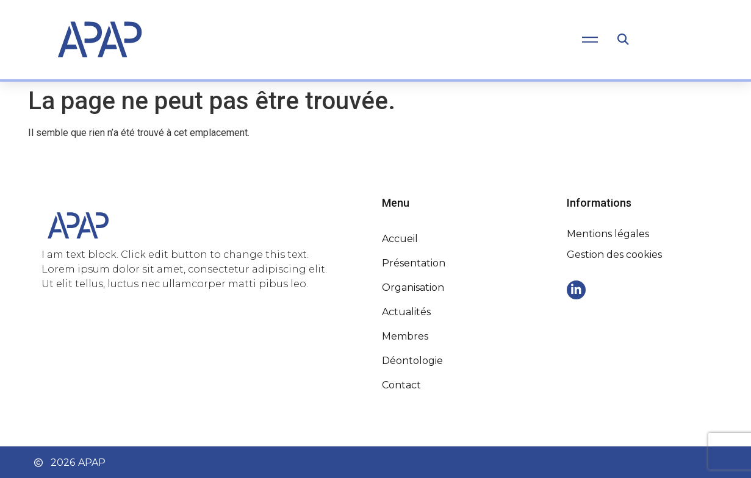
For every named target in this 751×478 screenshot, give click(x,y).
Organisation (413, 287)
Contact (401, 385)
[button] (623, 40)
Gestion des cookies (614, 254)
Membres (405, 336)
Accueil (400, 238)
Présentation (413, 263)
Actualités (406, 312)
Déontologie (412, 360)
